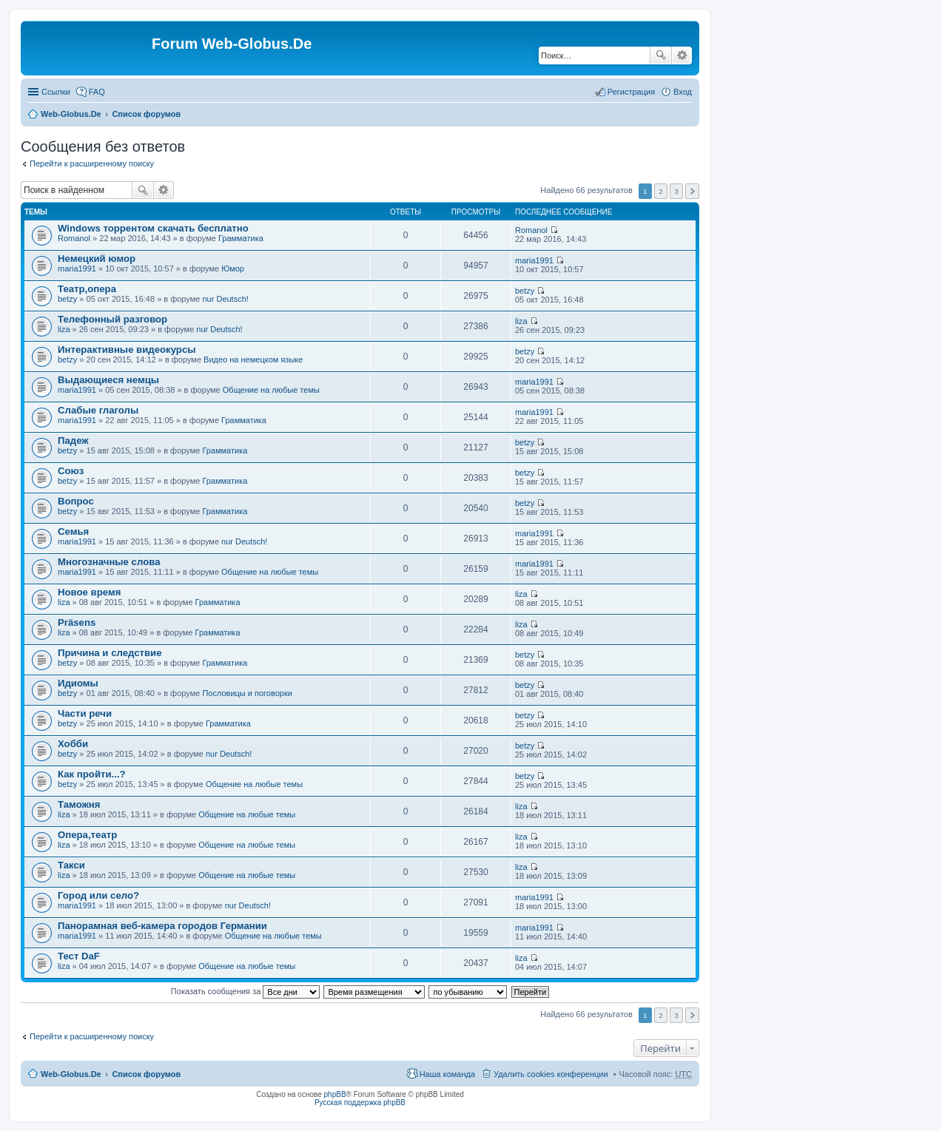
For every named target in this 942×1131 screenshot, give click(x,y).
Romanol (74, 238)
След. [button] (692, 191)
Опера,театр (87, 834)
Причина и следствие (110, 652)
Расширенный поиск (682, 55)
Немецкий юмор (96, 258)
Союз (71, 470)
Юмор (232, 268)
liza (64, 329)
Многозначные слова (109, 561)
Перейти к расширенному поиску (92, 163)
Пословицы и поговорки (247, 693)
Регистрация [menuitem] (631, 91)
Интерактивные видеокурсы (127, 349)
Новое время (89, 592)
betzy (67, 298)
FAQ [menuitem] (97, 91)
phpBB (335, 1094)
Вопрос (76, 501)
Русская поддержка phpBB (360, 1102)
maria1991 (77, 268)
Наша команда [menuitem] (447, 1074)
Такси (71, 865)
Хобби (73, 743)
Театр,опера (87, 288)
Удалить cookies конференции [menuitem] (551, 1074)
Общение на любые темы (271, 389)
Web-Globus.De (71, 113)
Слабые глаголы (98, 410)
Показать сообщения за (245, 991)
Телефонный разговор (112, 319)
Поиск (661, 55)
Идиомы (78, 683)
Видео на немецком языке (253, 359)
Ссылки (55, 91)
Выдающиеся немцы (108, 379)
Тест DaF (79, 956)
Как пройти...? (92, 774)
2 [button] (661, 191)
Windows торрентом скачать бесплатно (153, 228)
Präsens (76, 622)
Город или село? (98, 895)
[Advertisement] (831, 296)
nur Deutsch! (225, 298)
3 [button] (676, 191)
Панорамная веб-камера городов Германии (162, 925)
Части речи (85, 713)
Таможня (79, 804)
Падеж (73, 440)
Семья (73, 531)
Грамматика (240, 238)
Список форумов (146, 113)
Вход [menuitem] (682, 91)
